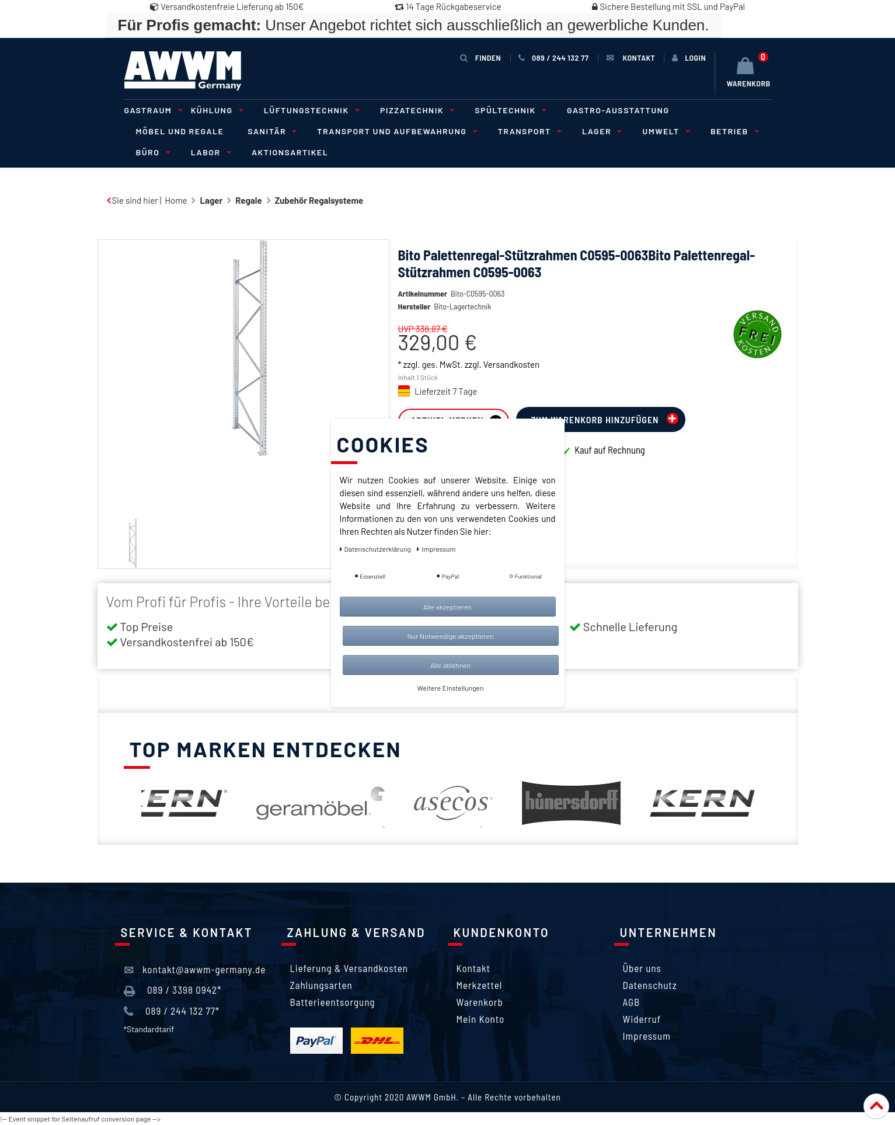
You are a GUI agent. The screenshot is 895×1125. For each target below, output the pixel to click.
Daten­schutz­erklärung (376, 549)
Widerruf (642, 1019)
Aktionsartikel (290, 152)
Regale (248, 200)
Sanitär (270, 131)
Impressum (647, 1036)
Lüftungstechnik (310, 110)
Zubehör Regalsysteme (319, 200)
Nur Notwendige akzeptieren (451, 636)
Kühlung (215, 110)
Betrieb (733, 131)
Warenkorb (480, 1002)
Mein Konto (481, 1019)
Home (176, 200)
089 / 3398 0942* (173, 990)
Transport (528, 131)
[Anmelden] (689, 57)
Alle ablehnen (450, 665)
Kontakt (473, 968)
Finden (480, 57)
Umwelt (664, 131)
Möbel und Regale (180, 131)
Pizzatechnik (415, 110)
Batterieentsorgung (332, 1002)
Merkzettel (480, 985)
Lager (600, 131)
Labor (209, 152)
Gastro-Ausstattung (618, 110)
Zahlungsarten (321, 985)
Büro (151, 152)
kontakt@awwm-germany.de (195, 970)
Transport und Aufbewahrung (395, 131)
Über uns (642, 968)
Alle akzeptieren (447, 606)
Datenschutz (650, 985)
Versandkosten (511, 364)
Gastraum (151, 110)
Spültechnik (509, 110)
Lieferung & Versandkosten (349, 968)
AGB (631, 1002)
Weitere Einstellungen (450, 688)
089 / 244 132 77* (172, 1011)
